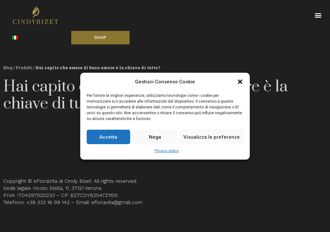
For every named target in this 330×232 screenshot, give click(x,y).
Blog (8, 67)
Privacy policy (167, 151)
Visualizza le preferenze (211, 137)
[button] (240, 82)
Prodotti (24, 67)
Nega (155, 137)
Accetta (108, 137)
